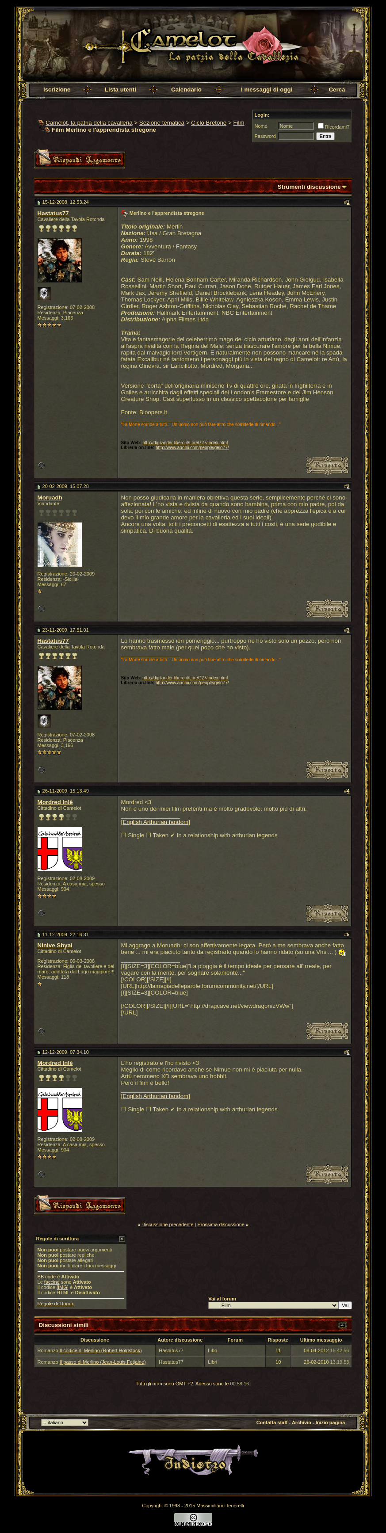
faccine (52, 1282)
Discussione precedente (167, 1224)
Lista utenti (120, 89)
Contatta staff (272, 1422)
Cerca (337, 89)
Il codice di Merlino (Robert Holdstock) (101, 1350)
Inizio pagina (330, 1422)
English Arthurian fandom (155, 822)
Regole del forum (56, 1303)
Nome (261, 126)
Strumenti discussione (309, 186)
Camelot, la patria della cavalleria (89, 122)
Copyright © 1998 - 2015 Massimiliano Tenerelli (193, 1505)
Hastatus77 (53, 213)
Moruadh (50, 497)
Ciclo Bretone (208, 122)
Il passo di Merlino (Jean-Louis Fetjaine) (103, 1362)
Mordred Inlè (55, 802)
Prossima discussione (221, 1224)
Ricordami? (334, 127)
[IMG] (63, 1287)
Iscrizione (56, 89)
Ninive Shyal (55, 945)
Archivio (301, 1422)
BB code (47, 1276)
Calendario (186, 89)
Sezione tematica (161, 122)
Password (265, 136)
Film (238, 122)
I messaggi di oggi (266, 89)
